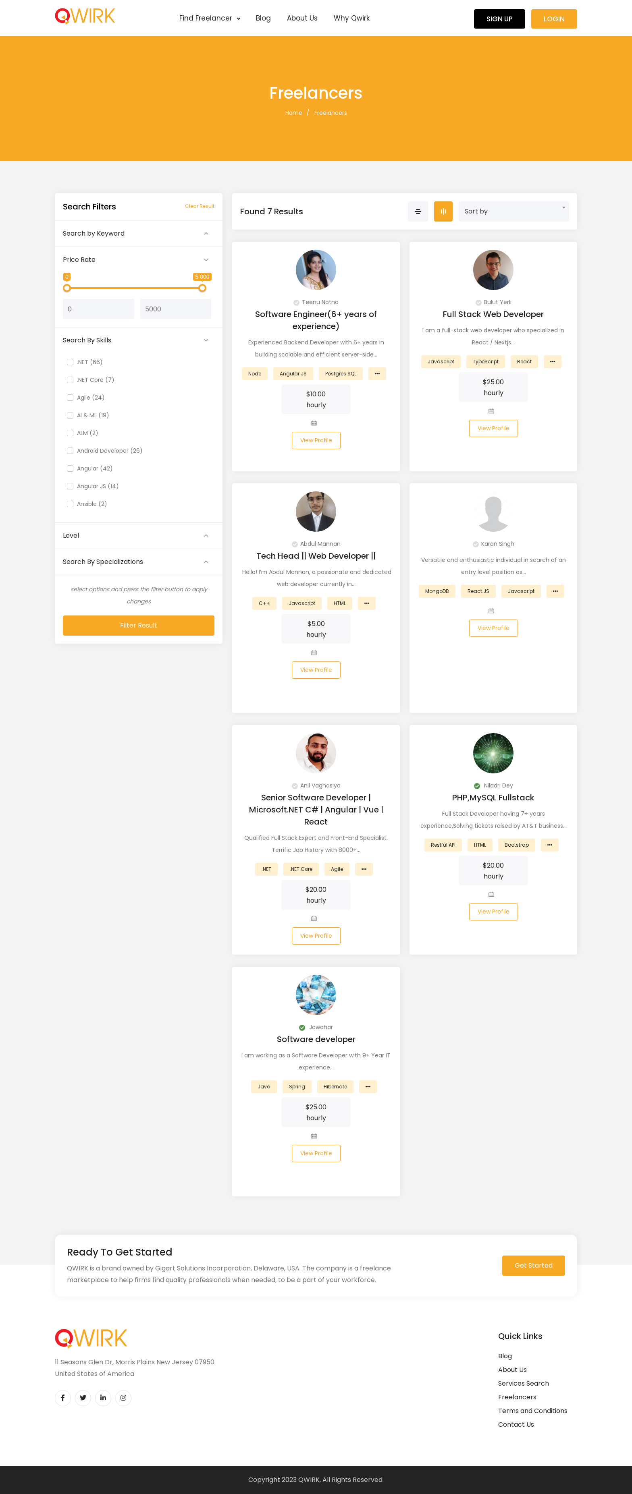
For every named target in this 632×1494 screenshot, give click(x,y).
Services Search (523, 1383)
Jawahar (316, 1027)
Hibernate (335, 1086)
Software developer (316, 1039)
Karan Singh (493, 544)
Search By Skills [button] (87, 340)
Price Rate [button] (79, 259)
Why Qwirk (352, 18)
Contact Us (516, 1424)
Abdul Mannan (316, 544)
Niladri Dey (493, 785)
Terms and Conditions (533, 1410)
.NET (266, 869)
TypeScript (486, 361)
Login (554, 19)
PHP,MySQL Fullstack (493, 797)
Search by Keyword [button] (94, 233)
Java (264, 1086)
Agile (337, 869)
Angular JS (293, 373)
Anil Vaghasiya (316, 785)
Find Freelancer (209, 18)
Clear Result (199, 206)
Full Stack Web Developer (493, 314)
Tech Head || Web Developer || (316, 556)
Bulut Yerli (493, 302)
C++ (264, 603)
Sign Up (499, 19)
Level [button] (71, 535)
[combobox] (514, 211)
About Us (302, 18)
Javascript (441, 361)
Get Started (534, 1265)
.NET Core (301, 869)
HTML (340, 603)
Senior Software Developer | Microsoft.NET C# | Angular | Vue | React (316, 809)
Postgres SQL (340, 373)
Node (254, 373)
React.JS (478, 591)
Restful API (443, 844)
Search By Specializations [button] (103, 561)
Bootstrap (517, 844)
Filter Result (138, 625)
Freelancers (330, 113)
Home (293, 113)
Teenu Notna (316, 302)
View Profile (316, 440)
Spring (297, 1086)
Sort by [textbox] (476, 211)
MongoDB (437, 591)
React (524, 361)
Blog (263, 18)
